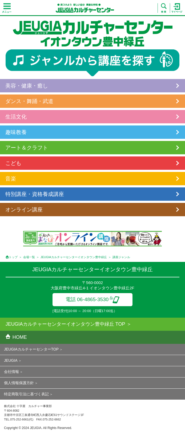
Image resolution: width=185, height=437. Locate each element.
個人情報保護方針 (19, 383)
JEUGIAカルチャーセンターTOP (31, 349)
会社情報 (11, 371)
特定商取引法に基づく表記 (26, 394)
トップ (13, 257)
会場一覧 (29, 257)
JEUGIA (11, 360)
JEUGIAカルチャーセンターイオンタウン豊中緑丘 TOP (65, 324)
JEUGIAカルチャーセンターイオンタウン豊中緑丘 (74, 257)
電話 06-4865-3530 (93, 299)
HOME (16, 337)
